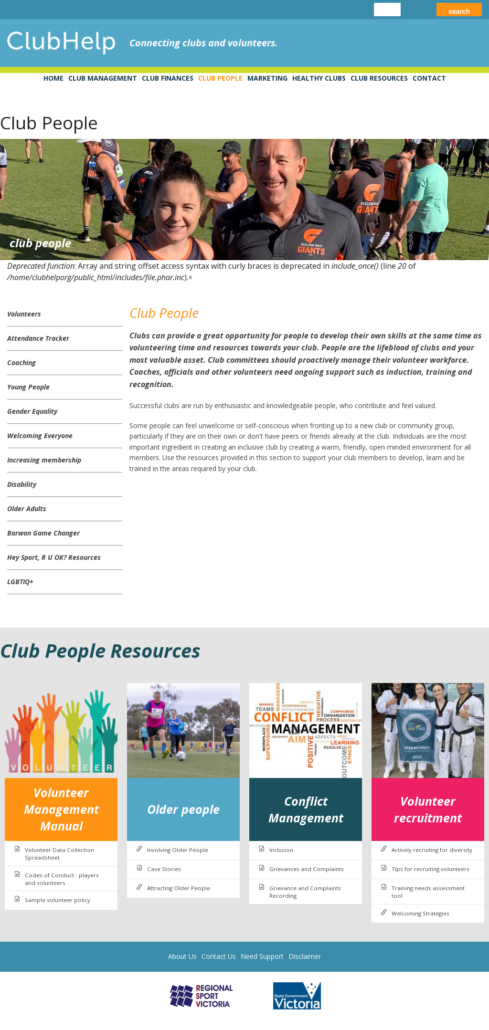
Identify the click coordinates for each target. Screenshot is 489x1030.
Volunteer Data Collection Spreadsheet (59, 853)
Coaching (21, 362)
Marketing (267, 78)
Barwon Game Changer (43, 532)
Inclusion (281, 849)
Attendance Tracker (38, 338)
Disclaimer (304, 956)
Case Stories (164, 868)
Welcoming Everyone (40, 435)
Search (459, 11)
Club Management (102, 78)
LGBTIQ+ (20, 581)
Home (53, 78)
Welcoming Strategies (420, 913)
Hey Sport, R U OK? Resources (54, 557)
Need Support (262, 956)
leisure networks (448, 43)
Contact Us (219, 956)
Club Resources (379, 78)
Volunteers (24, 313)
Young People (28, 386)
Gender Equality (32, 411)
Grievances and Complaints (306, 868)
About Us (182, 956)
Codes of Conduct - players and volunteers (62, 879)
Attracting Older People (178, 888)
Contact (429, 78)
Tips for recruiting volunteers (430, 868)
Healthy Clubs (319, 78)
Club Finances (167, 78)
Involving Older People (177, 849)
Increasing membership (44, 459)
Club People (220, 78)
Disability (21, 484)
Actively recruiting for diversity (432, 849)
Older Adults (26, 508)
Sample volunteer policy (57, 900)
